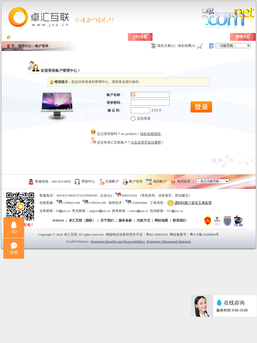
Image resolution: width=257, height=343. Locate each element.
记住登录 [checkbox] (141, 118)
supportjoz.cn (99, 211)
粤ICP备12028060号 (204, 234)
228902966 (140, 203)
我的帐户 (159, 181)
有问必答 (184, 181)
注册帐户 (112, 181)
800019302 (129, 195)
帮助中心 (88, 181)
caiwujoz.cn (138, 211)
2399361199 (97, 203)
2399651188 (71, 203)
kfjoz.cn (63, 211)
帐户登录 (136, 181)
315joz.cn (175, 211)
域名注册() (166, 46)
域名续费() (186, 46)
